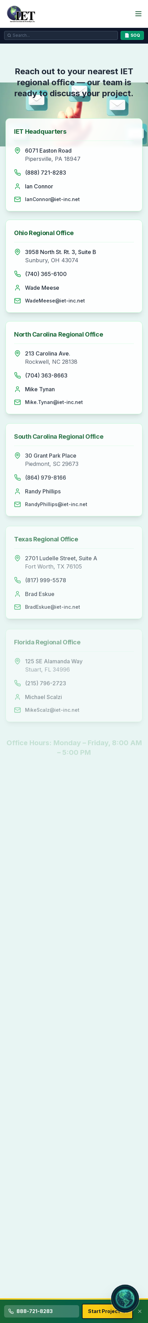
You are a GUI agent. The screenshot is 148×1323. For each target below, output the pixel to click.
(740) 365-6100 (46, 274)
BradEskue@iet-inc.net (52, 610)
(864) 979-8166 (45, 479)
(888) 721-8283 (45, 172)
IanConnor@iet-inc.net (52, 199)
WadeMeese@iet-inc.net (55, 301)
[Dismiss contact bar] (140, 1311)
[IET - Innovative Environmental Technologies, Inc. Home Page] (22, 13)
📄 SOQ (132, 35)
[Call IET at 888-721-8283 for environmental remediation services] (41, 1311)
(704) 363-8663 (46, 376)
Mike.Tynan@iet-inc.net (54, 403)
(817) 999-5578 (45, 583)
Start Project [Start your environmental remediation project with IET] (107, 1311)
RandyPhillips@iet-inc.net (56, 506)
